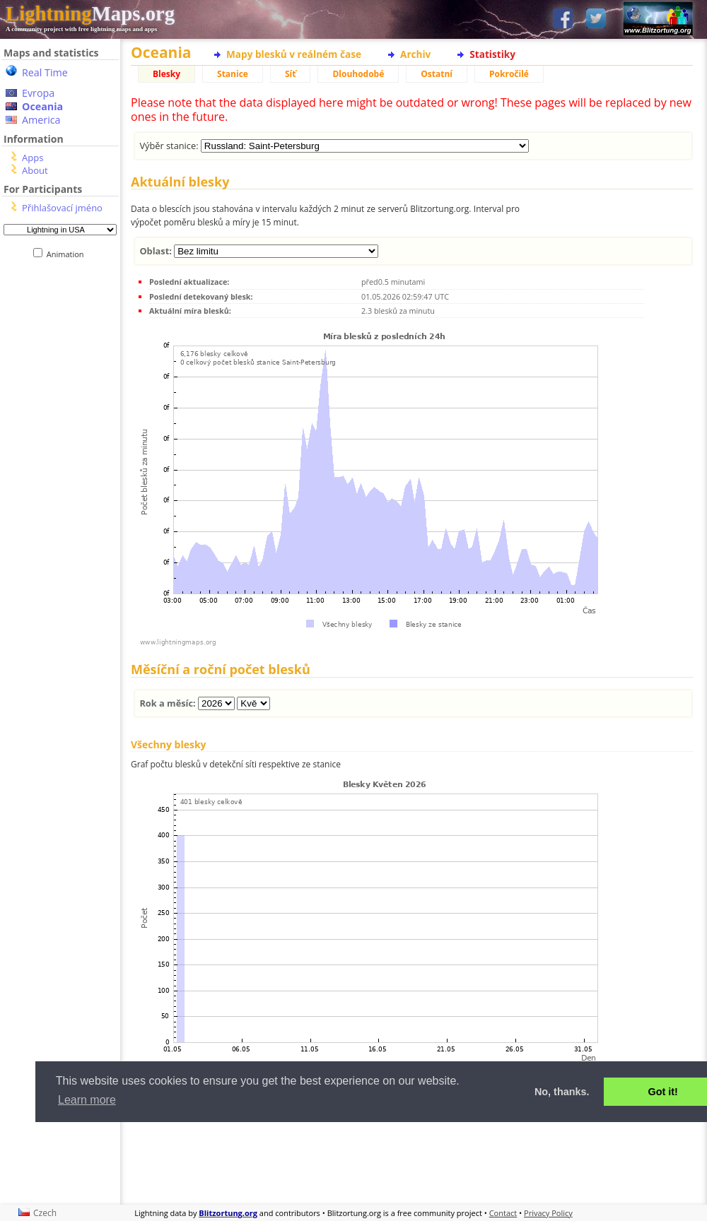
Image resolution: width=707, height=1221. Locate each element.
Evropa (38, 93)
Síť (290, 74)
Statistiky (492, 54)
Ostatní (436, 74)
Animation (68, 254)
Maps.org (90, 13)
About (35, 170)
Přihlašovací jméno (62, 207)
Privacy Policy (548, 1213)
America (41, 119)
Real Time (45, 72)
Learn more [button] (87, 1100)
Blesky (166, 74)
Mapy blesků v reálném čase (293, 54)
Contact (503, 1213)
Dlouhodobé (358, 74)
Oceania (42, 106)
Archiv (415, 54)
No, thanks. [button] (562, 1091)
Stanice (232, 74)
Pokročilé (509, 74)
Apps (32, 157)
